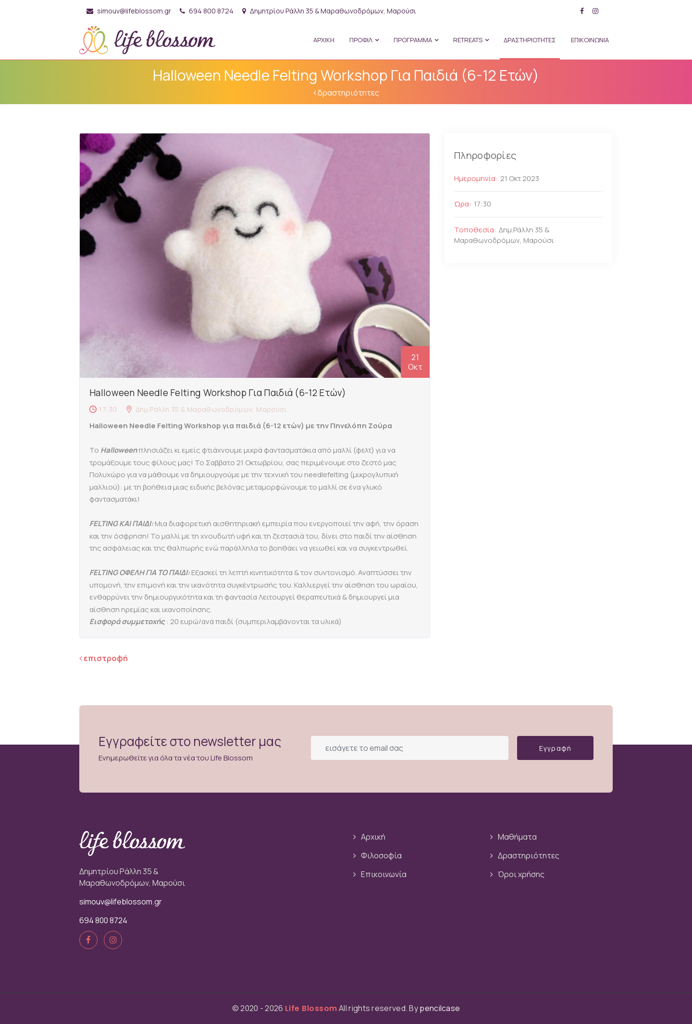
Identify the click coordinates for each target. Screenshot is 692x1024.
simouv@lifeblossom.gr (128, 10)
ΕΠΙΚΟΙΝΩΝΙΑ (590, 40)
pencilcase (440, 1008)
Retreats (471, 40)
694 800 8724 (207, 10)
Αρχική (373, 836)
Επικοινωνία (384, 874)
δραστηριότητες (346, 92)
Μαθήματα (517, 836)
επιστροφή (103, 658)
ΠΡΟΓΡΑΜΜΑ (416, 40)
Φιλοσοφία (381, 855)
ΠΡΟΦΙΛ (364, 40)
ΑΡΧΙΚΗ (323, 40)
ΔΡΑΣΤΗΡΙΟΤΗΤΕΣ (530, 40)
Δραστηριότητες (528, 855)
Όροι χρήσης (521, 874)
